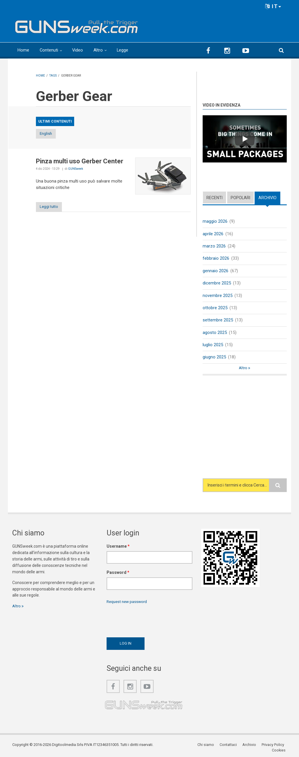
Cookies (280, 747)
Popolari (240, 197)
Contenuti (49, 50)
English (51, 134)
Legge (123, 50)
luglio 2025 (213, 346)
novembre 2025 (217, 296)
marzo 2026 (214, 246)
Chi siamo (190, 747)
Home (23, 50)
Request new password (128, 603)
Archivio (267, 197)
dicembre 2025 (217, 283)
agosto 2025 (215, 333)
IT (273, 6)
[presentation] (151, 621)
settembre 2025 (218, 321)
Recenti (214, 197)
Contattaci (212, 747)
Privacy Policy (256, 747)
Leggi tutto (51, 207)
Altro (98, 50)
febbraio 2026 (216, 258)
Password (118, 574)
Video (78, 50)
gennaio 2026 (215, 271)
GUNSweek (75, 169)
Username (118, 548)
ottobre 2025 (215, 308)
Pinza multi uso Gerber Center (79, 161)
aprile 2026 (213, 233)
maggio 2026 (215, 221)
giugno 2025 (214, 358)
